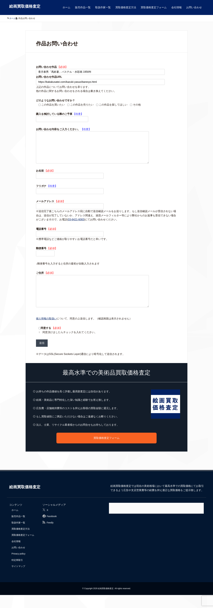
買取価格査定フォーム (154, 7)
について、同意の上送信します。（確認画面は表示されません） (84, 331)
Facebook (52, 529)
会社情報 (176, 7)
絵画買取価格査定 (24, 6)
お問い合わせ (194, 7)
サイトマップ (18, 579)
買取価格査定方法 (125, 7)
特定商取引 (17, 573)
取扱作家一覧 (103, 7)
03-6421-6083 (76, 226)
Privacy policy (18, 566)
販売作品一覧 (83, 7)
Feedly (50, 535)
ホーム (66, 7)
